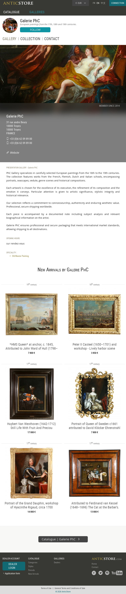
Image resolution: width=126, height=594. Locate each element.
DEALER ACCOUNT (11, 558)
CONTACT (51, 39)
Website (14, 152)
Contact (95, 567)
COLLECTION (30, 39)
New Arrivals (33, 573)
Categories (32, 562)
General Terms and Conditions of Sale (70, 588)
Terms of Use (46, 588)
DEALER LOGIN (13, 566)
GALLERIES (36, 12)
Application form (12, 573)
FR (94, 3)
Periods (31, 570)
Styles (30, 566)
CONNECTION (117, 3)
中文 (103, 3)
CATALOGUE (11, 12)
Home (94, 563)
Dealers (57, 562)
